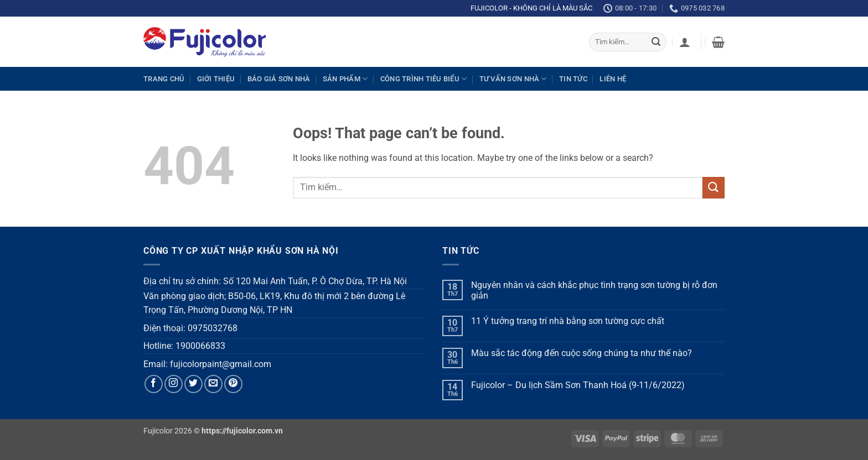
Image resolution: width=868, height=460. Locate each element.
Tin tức (573, 79)
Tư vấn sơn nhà (513, 79)
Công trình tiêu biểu (423, 79)
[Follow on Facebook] (153, 384)
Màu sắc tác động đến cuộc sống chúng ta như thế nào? (581, 353)
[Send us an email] (213, 384)
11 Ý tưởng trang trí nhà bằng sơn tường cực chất (567, 321)
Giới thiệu (216, 79)
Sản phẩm (345, 79)
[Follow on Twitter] (193, 384)
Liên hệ (613, 79)
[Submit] (656, 42)
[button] (684, 42)
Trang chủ (163, 79)
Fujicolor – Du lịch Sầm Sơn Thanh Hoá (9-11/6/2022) (578, 385)
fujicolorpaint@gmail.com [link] (220, 364)
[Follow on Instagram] (173, 384)
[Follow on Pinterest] (233, 384)
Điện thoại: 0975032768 (190, 328)
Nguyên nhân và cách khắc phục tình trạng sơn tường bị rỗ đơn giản (594, 290)
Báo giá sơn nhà (279, 79)
